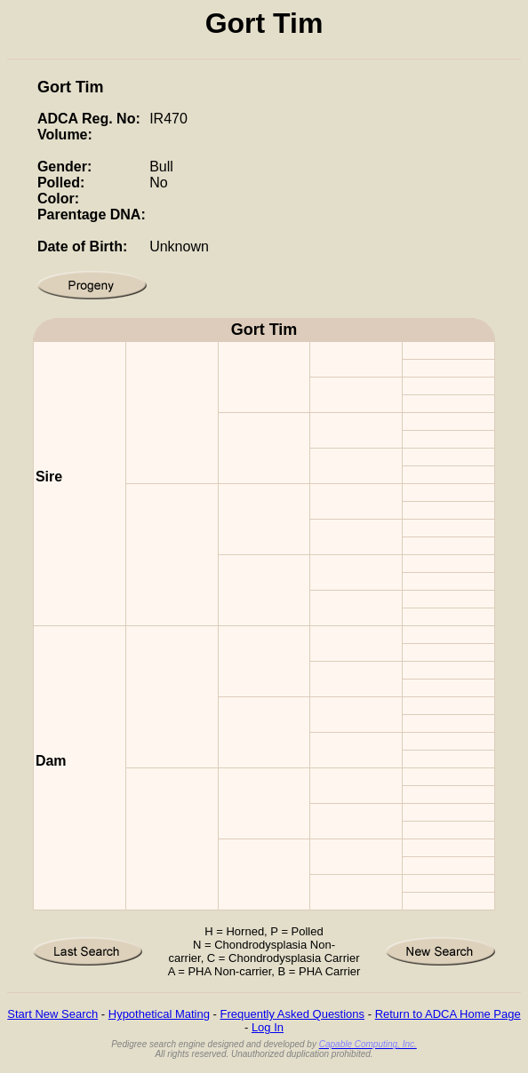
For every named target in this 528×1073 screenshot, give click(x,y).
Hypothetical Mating (159, 1014)
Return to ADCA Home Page (448, 1014)
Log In (268, 1027)
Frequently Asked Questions (292, 1014)
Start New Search (52, 1014)
